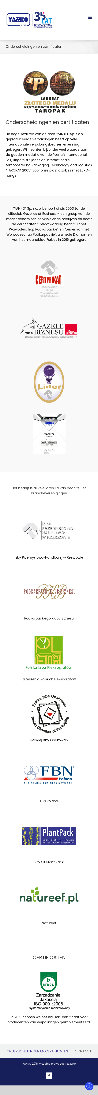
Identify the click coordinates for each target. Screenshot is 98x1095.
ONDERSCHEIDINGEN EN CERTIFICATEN (37, 1051)
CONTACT (83, 1051)
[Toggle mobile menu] (90, 17)
